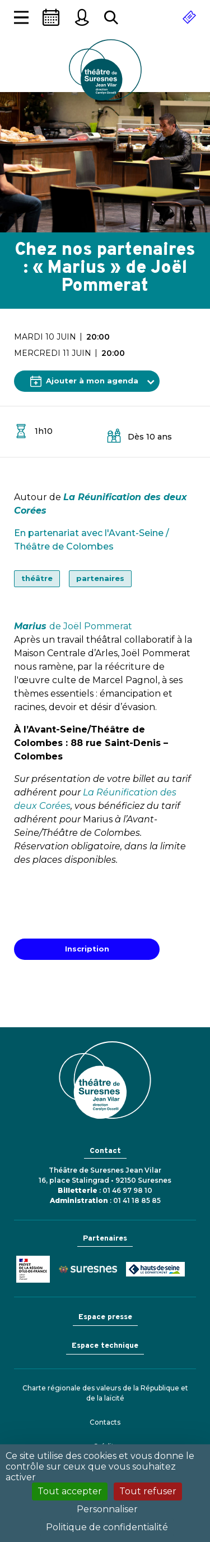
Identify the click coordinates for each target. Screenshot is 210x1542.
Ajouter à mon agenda (84, 381)
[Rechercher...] (111, 18)
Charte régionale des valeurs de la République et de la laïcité (105, 1393)
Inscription (87, 948)
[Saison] (51, 17)
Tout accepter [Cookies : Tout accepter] (70, 1491)
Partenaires (105, 1238)
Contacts (105, 1422)
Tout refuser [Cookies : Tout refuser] (147, 1491)
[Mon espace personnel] (81, 17)
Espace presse (105, 1317)
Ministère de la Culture (33, 1269)
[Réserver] (189, 17)
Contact (105, 1151)
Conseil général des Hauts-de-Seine (155, 1269)
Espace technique (105, 1346)
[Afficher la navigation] (21, 17)
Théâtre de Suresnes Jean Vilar (105, 69)
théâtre (37, 578)
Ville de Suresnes (88, 1269)
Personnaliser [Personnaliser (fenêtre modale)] (107, 1509)
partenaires (100, 578)
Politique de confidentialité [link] (107, 1527)
